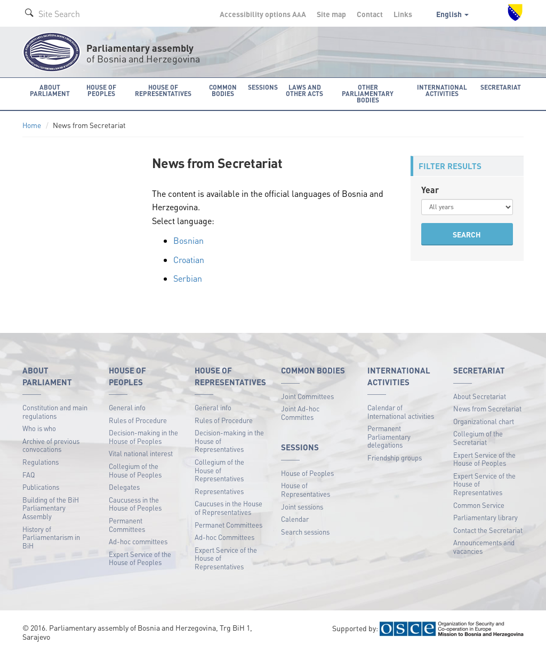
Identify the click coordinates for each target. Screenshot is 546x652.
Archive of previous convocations (50, 445)
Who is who (39, 428)
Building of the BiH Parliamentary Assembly (50, 508)
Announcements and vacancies (484, 546)
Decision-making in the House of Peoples (143, 437)
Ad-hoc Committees (224, 537)
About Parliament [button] (50, 90)
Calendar (295, 518)
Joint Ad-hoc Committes (300, 413)
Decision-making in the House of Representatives (229, 441)
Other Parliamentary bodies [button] (368, 93)
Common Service (478, 505)
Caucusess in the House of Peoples (135, 504)
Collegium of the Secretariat (478, 438)
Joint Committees (307, 396)
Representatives (219, 491)
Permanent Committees (127, 525)
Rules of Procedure (138, 420)
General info (127, 407)
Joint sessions (302, 506)
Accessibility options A (263, 14)
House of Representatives (305, 489)
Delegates (124, 486)
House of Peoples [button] (101, 90)
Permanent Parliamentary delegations (389, 436)
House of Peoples (307, 473)
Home (31, 125)
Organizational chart (483, 421)
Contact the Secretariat (488, 530)
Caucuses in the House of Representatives (228, 507)
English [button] (452, 14)
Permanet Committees (228, 524)
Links (403, 14)
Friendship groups (394, 457)
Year (430, 189)
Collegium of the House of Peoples (135, 470)
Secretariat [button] (500, 87)
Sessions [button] (263, 87)
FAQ (28, 474)
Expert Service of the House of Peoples (140, 558)
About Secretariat (479, 396)
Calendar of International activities (400, 411)
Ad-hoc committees (138, 541)
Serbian (187, 278)
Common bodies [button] (223, 90)
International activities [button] (442, 90)
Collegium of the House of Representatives (219, 470)
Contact (370, 14)
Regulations (40, 461)
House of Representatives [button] (163, 90)
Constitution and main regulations (54, 411)
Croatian (188, 259)
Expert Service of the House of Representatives (226, 558)
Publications (40, 486)
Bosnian (188, 240)
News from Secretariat (487, 408)
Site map (331, 14)
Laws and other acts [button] (304, 90)
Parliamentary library (485, 517)
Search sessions (305, 531)
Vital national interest (141, 453)
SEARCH (467, 234)
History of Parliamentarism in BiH (51, 537)
